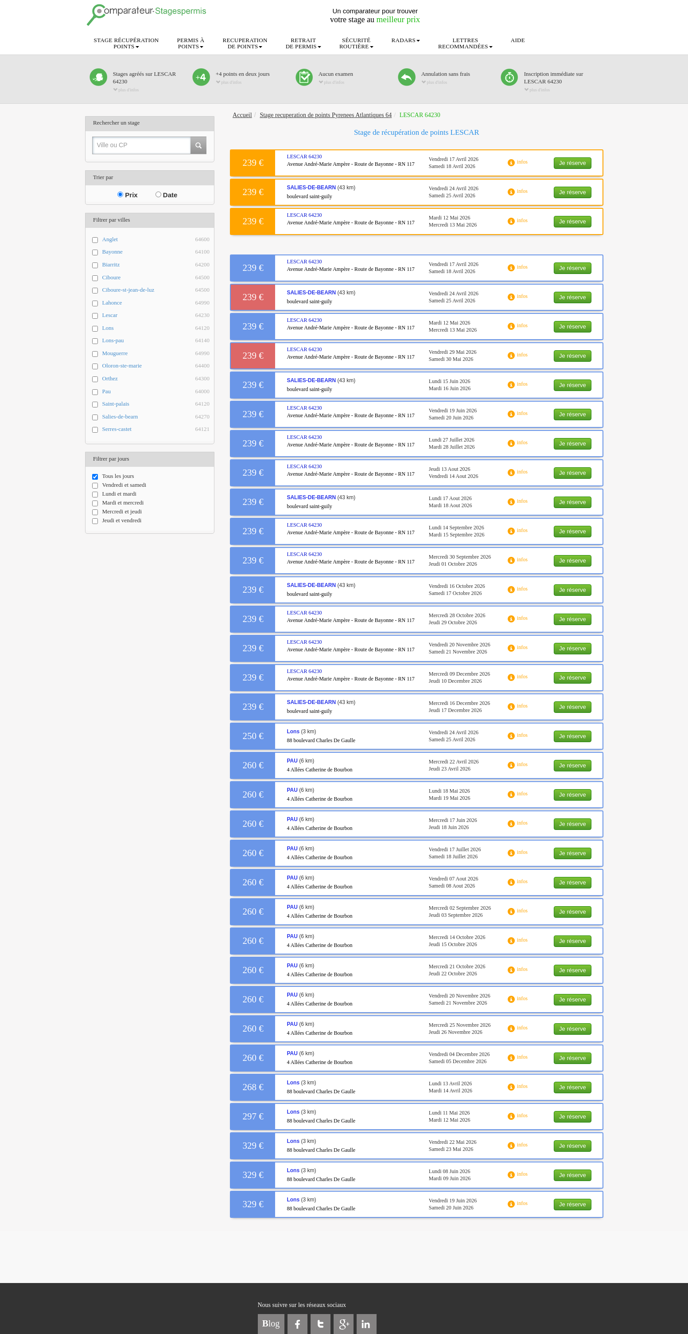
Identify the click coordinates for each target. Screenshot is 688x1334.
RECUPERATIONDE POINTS (245, 43)
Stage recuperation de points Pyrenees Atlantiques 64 (326, 115)
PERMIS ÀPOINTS (191, 43)
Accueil (242, 115)
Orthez (156, 379)
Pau (156, 391)
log (271, 1323)
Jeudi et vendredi (117, 520)
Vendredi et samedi (119, 485)
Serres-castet (156, 429)
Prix (127, 195)
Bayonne (156, 252)
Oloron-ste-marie (156, 366)
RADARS (406, 40)
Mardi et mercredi (118, 502)
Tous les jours (113, 476)
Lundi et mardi (114, 493)
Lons (156, 328)
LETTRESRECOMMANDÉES (465, 43)
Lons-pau (156, 340)
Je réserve (572, 163)
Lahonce (156, 303)
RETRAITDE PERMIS (303, 43)
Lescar (156, 315)
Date (166, 195)
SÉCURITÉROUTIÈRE (356, 43)
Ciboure (156, 278)
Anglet (156, 239)
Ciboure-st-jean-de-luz (156, 290)
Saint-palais (156, 404)
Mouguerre (156, 353)
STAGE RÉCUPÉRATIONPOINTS (126, 43)
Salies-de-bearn (156, 417)
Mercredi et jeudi (117, 511)
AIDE (518, 40)
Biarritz (156, 265)
